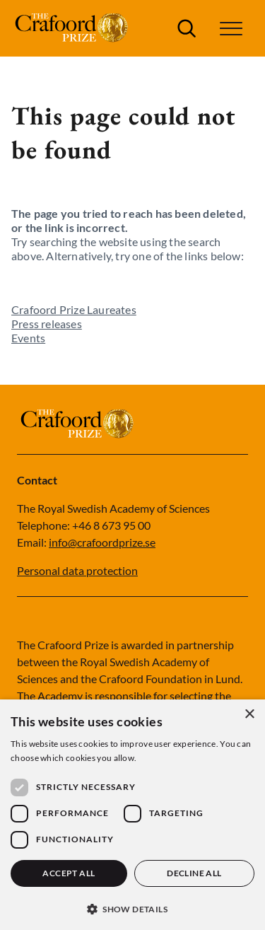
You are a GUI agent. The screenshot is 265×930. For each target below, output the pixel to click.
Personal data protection (77, 570)
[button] (231, 28)
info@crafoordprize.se (102, 542)
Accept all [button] (68, 873)
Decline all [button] (194, 873)
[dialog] (132, 814)
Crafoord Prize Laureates (73, 309)
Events (28, 337)
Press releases (46, 323)
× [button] (249, 714)
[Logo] (73, 28)
